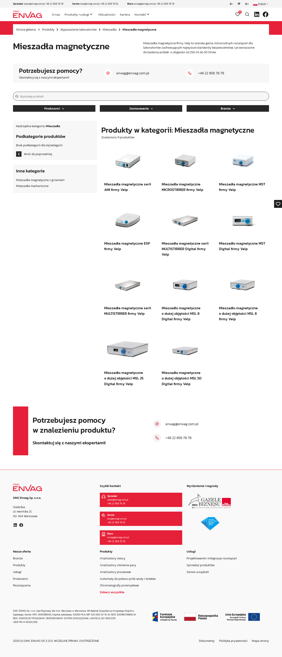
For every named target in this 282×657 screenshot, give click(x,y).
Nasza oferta (22, 551)
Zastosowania (141, 108)
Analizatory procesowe (115, 571)
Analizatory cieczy (112, 558)
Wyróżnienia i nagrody (202, 486)
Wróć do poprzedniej (34, 154)
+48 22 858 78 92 (109, 3)
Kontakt (140, 14)
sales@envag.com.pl (34, 3)
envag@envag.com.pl (145, 3)
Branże (18, 558)
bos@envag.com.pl (90, 3)
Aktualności (106, 14)
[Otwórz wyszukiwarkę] (247, 14)
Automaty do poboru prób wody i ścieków (128, 578)
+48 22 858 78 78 (54, 3)
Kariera (125, 14)
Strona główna (26, 29)
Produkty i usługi (77, 14)
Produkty (48, 29)
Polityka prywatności (233, 641)
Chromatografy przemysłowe (119, 585)
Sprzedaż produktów (201, 565)
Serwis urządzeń (198, 571)
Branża (228, 108)
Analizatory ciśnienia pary (118, 565)
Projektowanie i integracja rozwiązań (212, 558)
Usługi (17, 571)
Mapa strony (260, 641)
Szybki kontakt (110, 486)
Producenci (54, 108)
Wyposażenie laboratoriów (78, 29)
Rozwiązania (22, 585)
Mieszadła (110, 29)
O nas (56, 14)
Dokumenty (207, 641)
